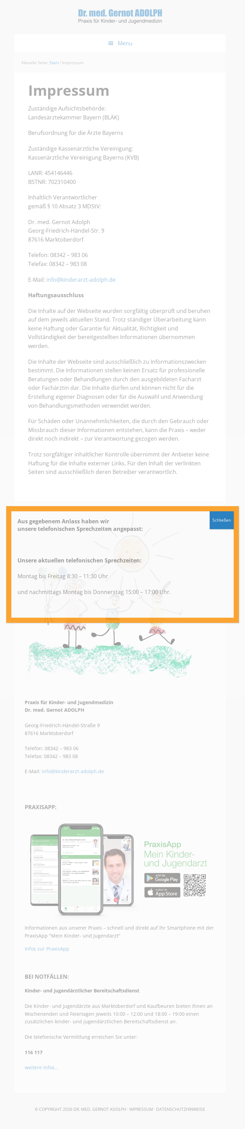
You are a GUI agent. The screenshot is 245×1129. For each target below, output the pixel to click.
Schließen (221, 520)
